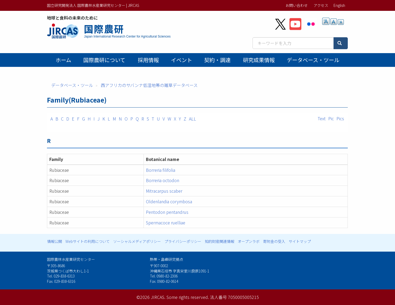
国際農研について (104, 60)
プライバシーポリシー (182, 241)
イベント (181, 60)
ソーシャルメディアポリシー (137, 241)
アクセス (321, 5)
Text (322, 118)
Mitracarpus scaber (164, 191)
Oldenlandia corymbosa (169, 201)
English (339, 5)
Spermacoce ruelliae (165, 222)
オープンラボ (249, 241)
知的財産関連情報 (219, 241)
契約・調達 (217, 60)
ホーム (63, 60)
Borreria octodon (162, 180)
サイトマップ (300, 241)
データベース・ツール (313, 60)
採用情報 (148, 60)
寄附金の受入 (274, 241)
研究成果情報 (259, 60)
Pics (340, 118)
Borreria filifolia (160, 170)
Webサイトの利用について (87, 241)
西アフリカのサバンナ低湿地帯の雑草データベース (149, 85)
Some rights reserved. (187, 297)
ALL (192, 118)
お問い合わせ (296, 5)
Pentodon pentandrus (167, 212)
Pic (331, 118)
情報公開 (54, 241)
